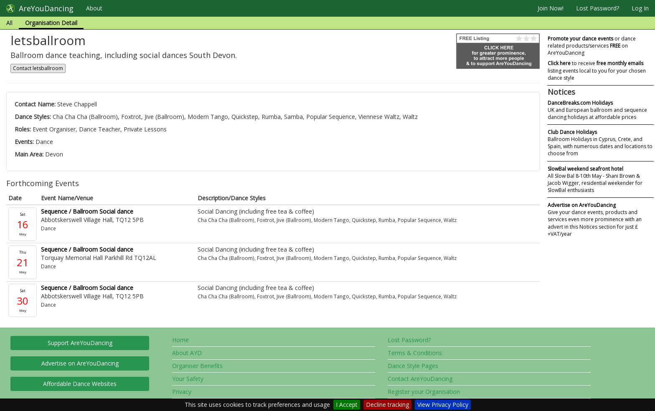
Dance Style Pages (413, 366)
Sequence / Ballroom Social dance (87, 211)
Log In (640, 8)
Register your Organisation (424, 392)
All (9, 23)
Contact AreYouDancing (420, 379)
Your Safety (187, 379)
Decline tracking (387, 404)
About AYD (187, 353)
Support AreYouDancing (80, 343)
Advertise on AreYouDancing (80, 363)
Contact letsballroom (38, 68)
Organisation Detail (51, 23)
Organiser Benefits (197, 366)
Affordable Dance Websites (80, 384)
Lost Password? (597, 8)
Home (180, 340)
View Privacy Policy (442, 404)
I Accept (347, 404)
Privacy (181, 392)
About (94, 8)
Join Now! (551, 8)
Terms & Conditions (415, 353)
